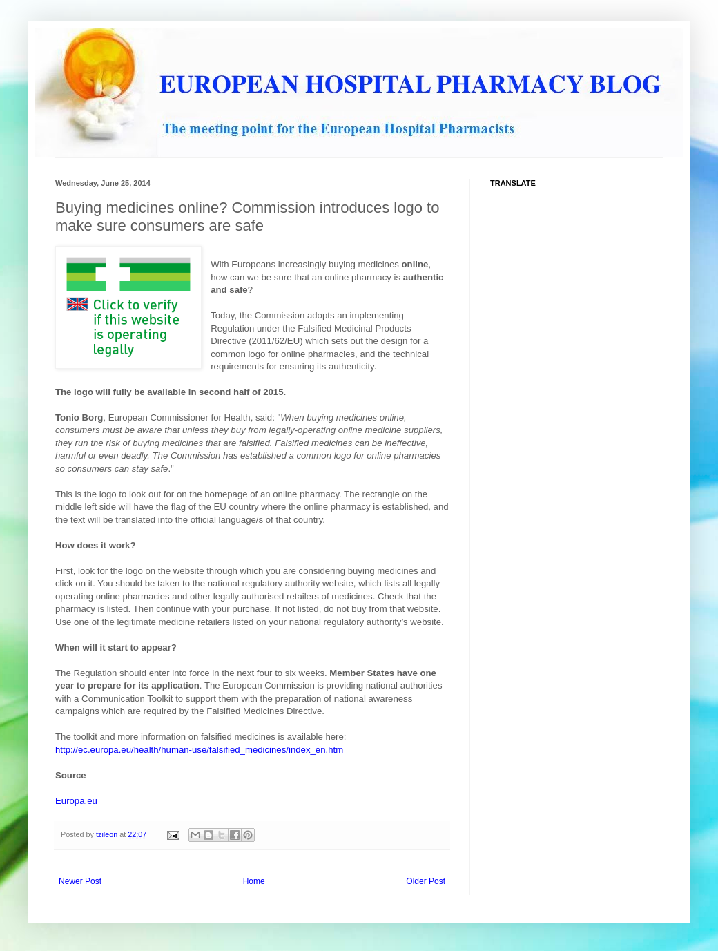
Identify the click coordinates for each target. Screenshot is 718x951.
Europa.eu (76, 801)
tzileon (107, 834)
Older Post (425, 881)
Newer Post (80, 881)
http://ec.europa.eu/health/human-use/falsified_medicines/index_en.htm (199, 750)
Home (254, 881)
